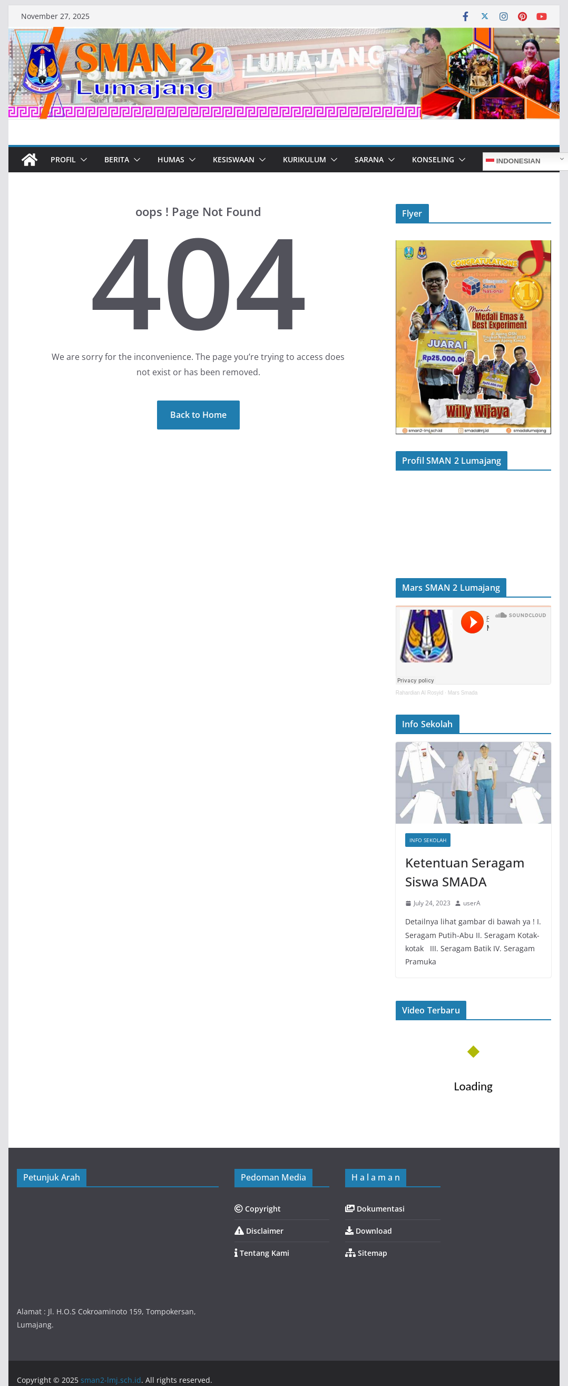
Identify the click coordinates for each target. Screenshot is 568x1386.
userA (472, 903)
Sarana (369, 159)
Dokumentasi (375, 1209)
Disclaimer (258, 1231)
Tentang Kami (261, 1253)
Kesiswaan (233, 159)
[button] (81, 159)
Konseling (433, 159)
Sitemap (366, 1253)
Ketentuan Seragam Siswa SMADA (465, 872)
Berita (116, 159)
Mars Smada (463, 693)
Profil (63, 159)
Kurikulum (304, 159)
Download (368, 1231)
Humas (171, 159)
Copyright (257, 1209)
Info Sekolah (427, 840)
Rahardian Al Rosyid (420, 693)
